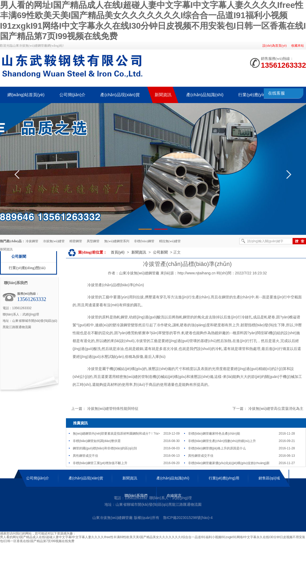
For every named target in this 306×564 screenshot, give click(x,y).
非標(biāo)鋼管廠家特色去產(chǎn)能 (214, 433)
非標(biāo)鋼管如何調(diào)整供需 (97, 441)
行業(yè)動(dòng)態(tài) (27, 268)
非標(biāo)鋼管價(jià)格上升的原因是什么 (217, 448)
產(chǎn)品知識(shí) (172, 478)
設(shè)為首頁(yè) (274, 45)
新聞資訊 (138, 252)
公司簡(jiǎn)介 (37, 478)
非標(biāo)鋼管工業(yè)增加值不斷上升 (100, 463)
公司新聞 (18, 257)
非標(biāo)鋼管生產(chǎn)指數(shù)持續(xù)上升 (222, 441)
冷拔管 (92, 285)
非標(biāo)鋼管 (144, 241)
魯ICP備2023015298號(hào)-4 (188, 518)
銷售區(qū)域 (269, 478)
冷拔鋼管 (32, 241)
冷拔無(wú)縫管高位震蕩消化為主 (275, 408)
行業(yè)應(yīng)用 (224, 478)
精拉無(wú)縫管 (170, 241)
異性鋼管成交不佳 (85, 456)
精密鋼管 (75, 241)
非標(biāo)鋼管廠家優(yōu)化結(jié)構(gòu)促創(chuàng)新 (229, 463)
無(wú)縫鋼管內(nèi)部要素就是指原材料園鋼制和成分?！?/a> (116, 433)
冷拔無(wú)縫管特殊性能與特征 (112, 408)
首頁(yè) (118, 252)
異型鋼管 (93, 241)
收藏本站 (297, 45)
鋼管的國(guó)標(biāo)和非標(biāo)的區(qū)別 (105, 448)
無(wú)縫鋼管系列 (116, 241)
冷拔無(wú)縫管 (54, 241)
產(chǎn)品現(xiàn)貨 (86, 478)
